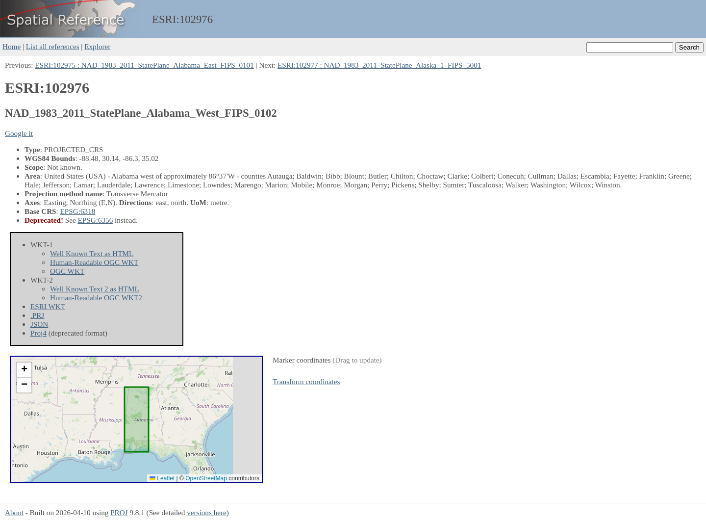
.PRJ (37, 315)
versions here (207, 512)
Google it (19, 133)
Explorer (97, 46)
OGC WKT (67, 271)
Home (11, 46)
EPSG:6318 (78, 211)
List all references (52, 46)
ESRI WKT (47, 306)
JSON (39, 324)
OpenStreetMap (206, 478)
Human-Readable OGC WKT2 (96, 297)
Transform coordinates (306, 381)
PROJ (118, 512)
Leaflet (162, 478)
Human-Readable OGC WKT (94, 262)
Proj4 (38, 333)
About (14, 512)
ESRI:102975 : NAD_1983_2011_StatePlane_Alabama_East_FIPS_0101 (144, 65)
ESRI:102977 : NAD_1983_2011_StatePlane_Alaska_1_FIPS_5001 (379, 65)
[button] (24, 370)
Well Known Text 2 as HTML (94, 289)
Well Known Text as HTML (91, 253)
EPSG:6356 (95, 220)
